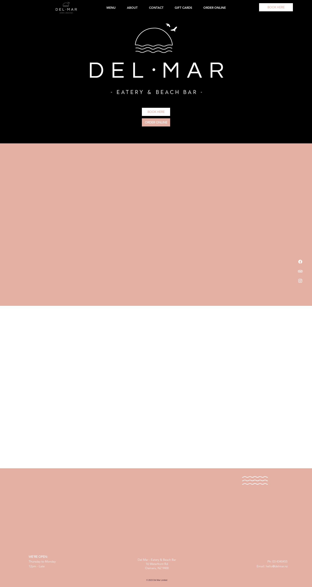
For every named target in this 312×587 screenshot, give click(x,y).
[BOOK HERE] (276, 7)
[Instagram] (300, 280)
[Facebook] (300, 261)
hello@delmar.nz (277, 566)
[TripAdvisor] (300, 271)
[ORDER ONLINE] (156, 122)
